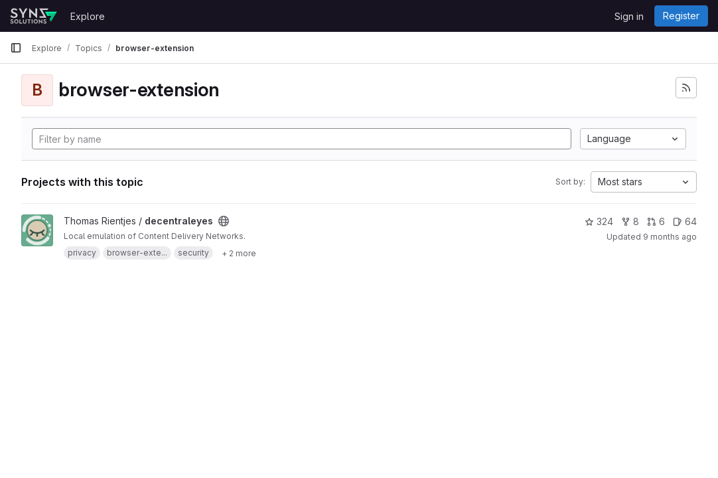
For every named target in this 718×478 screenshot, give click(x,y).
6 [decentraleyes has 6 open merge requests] (656, 221)
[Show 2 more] (239, 253)
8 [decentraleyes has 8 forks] (630, 221)
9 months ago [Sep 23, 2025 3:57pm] (670, 237)
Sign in (629, 16)
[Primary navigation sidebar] (16, 47)
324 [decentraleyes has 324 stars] (599, 221)
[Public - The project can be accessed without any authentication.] (223, 221)
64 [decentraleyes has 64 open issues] (685, 221)
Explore (87, 16)
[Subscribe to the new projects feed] (686, 87)
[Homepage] (33, 16)
